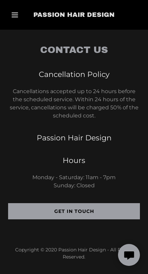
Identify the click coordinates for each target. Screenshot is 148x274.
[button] (16, 15)
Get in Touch (74, 211)
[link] (74, 15)
